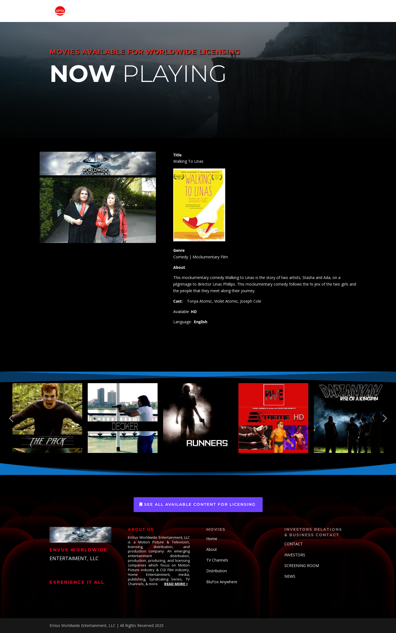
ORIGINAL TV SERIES (194, 11)
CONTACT (327, 11)
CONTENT (229, 11)
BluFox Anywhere (221, 581)
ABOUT (299, 11)
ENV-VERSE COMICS (268, 11)
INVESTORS (294, 554)
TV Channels (217, 560)
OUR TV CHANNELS (151, 11)
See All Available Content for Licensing (200, 504)
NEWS (289, 576)
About (211, 549)
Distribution (216, 570)
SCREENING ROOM (301, 565)
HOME (122, 11)
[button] (11, 418)
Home (211, 538)
